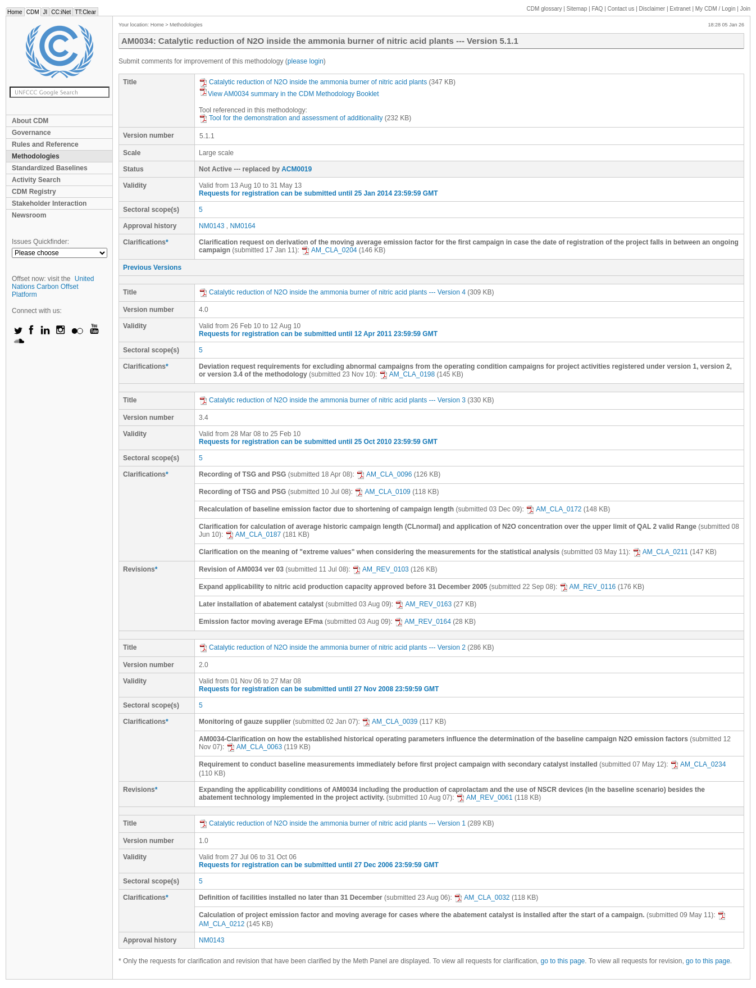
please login (306, 61)
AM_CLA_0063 (254, 747)
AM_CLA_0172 (553, 509)
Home (14, 12)
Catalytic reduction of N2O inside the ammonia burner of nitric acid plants (313, 82)
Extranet (680, 9)
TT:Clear (85, 12)
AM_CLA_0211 (660, 552)
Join (745, 9)
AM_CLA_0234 (698, 764)
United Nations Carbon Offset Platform (53, 286)
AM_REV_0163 (423, 604)
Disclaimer (652, 9)
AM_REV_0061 (484, 797)
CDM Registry (34, 192)
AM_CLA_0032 (481, 897)
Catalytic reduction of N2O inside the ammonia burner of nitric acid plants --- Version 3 (332, 400)
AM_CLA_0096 (384, 474)
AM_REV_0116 (587, 587)
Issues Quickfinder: (40, 242)
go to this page (563, 961)
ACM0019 (296, 169)
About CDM (30, 121)
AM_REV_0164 (422, 622)
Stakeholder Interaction (49, 203)
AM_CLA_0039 (389, 722)
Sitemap (577, 9)
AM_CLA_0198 (407, 374)
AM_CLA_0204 (329, 250)
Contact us (621, 9)
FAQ (597, 9)
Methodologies (36, 156)
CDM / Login (716, 9)
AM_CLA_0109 (382, 492)
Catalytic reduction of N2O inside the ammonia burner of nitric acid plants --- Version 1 (332, 823)
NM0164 (242, 226)
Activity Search (36, 180)
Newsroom (29, 215)
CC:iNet (61, 12)
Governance (31, 133)
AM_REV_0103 (380, 569)
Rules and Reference (45, 144)
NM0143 (211, 226)
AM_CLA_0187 (253, 534)
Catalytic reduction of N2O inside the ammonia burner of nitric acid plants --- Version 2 (332, 647)
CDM (32, 12)
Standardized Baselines (50, 168)
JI (45, 12)
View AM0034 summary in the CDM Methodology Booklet (289, 94)
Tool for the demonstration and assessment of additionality (291, 118)
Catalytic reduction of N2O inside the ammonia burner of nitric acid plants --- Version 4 (332, 292)
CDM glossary (544, 9)
